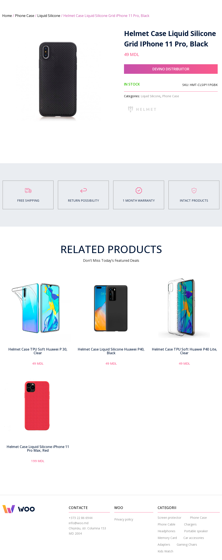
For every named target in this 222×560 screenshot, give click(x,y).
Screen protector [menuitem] (169, 518)
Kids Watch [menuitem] (165, 551)
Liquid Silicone (48, 15)
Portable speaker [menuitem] (196, 531)
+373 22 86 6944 (80, 518)
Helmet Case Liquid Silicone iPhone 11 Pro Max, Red (38, 448)
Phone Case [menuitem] (198, 518)
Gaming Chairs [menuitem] (187, 544)
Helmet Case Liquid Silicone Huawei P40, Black (111, 351)
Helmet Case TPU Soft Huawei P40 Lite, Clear (184, 351)
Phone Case (24, 15)
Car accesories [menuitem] (193, 538)
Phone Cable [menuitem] (166, 524)
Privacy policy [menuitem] (123, 519)
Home (7, 15)
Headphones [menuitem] (166, 531)
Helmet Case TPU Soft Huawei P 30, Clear (37, 351)
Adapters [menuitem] (164, 544)
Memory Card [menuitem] (167, 538)
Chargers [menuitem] (190, 524)
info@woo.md (78, 523)
